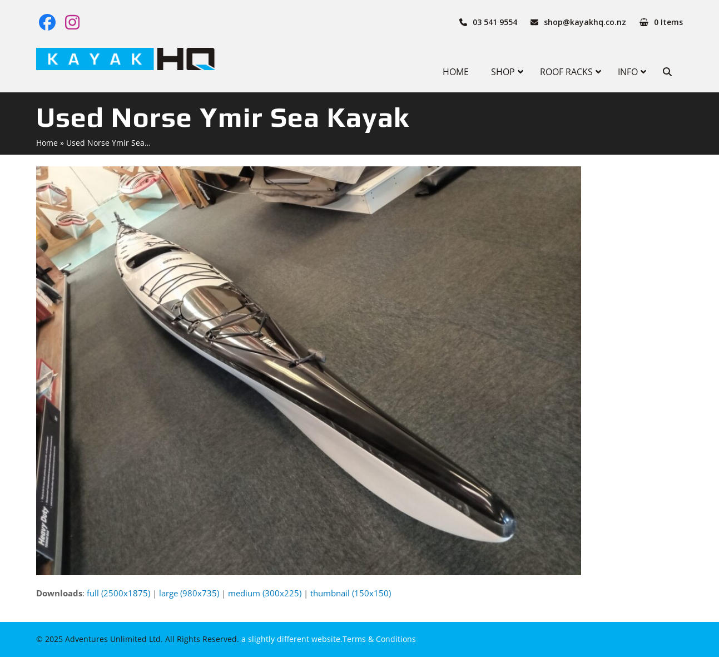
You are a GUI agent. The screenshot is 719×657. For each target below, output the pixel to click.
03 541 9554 (495, 22)
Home (47, 142)
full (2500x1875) (118, 593)
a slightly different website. (291, 639)
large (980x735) (189, 593)
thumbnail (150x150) (350, 593)
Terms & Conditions (379, 639)
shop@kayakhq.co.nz (585, 22)
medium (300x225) (264, 593)
